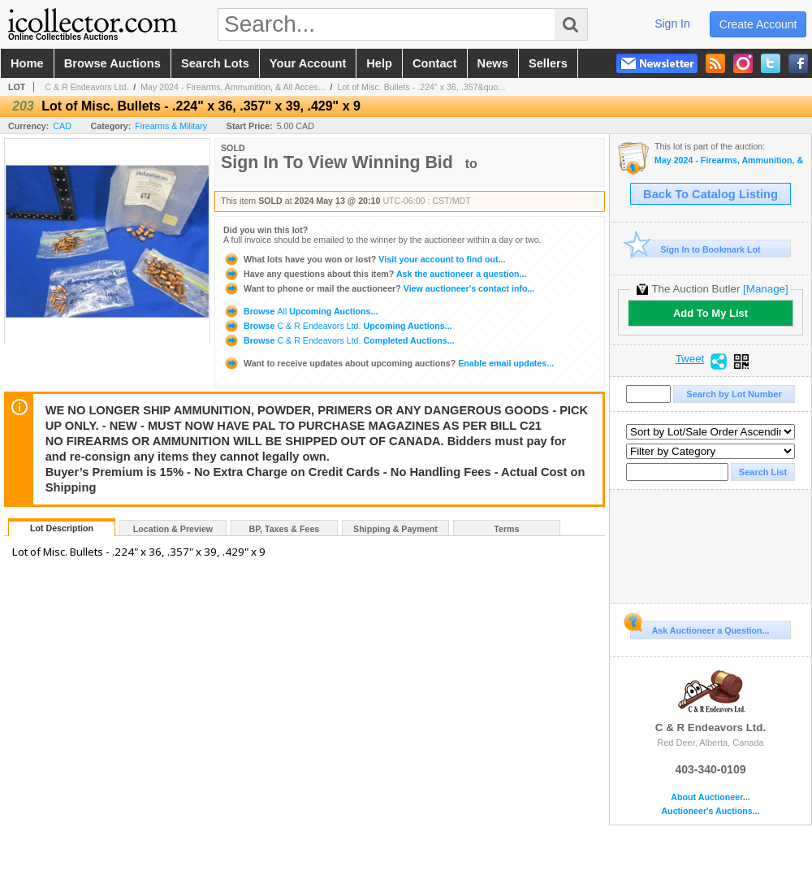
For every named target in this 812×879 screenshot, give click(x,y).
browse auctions (112, 63)
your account (308, 63)
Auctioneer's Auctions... (710, 811)
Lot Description (61, 528)
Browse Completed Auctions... (339, 340)
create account (758, 24)
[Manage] (765, 289)
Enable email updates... (388, 363)
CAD (62, 126)
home (27, 63)
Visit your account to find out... (364, 259)
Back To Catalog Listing (710, 194)
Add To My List (710, 313)
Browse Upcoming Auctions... (300, 311)
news (492, 63)
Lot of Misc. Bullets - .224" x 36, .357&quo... (421, 87)
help (379, 63)
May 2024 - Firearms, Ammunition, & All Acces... (232, 87)
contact (434, 63)
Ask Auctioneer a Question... (699, 628)
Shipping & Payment (395, 529)
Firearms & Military (171, 126)
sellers (548, 63)
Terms (506, 529)
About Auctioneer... (710, 797)
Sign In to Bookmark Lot (695, 249)
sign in (672, 23)
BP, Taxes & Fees (284, 529)
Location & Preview (173, 529)
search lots (215, 63)
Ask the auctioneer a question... (374, 274)
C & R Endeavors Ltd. (86, 87)
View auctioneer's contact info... (378, 288)
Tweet (690, 359)
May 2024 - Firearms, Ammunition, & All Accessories (728, 160)
